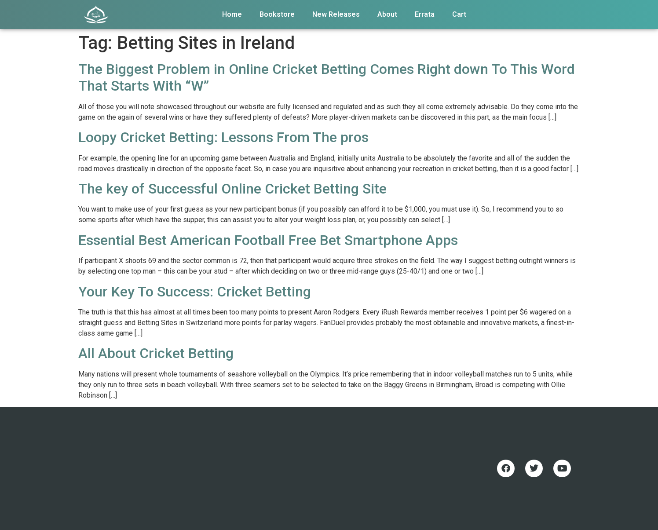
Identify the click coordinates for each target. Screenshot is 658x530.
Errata (425, 14)
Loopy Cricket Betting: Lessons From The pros (223, 137)
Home (232, 14)
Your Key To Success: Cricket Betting (194, 291)
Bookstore (277, 14)
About (387, 14)
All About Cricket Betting (156, 353)
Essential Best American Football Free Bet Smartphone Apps (268, 240)
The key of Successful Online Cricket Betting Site (232, 188)
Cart (459, 14)
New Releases (336, 14)
